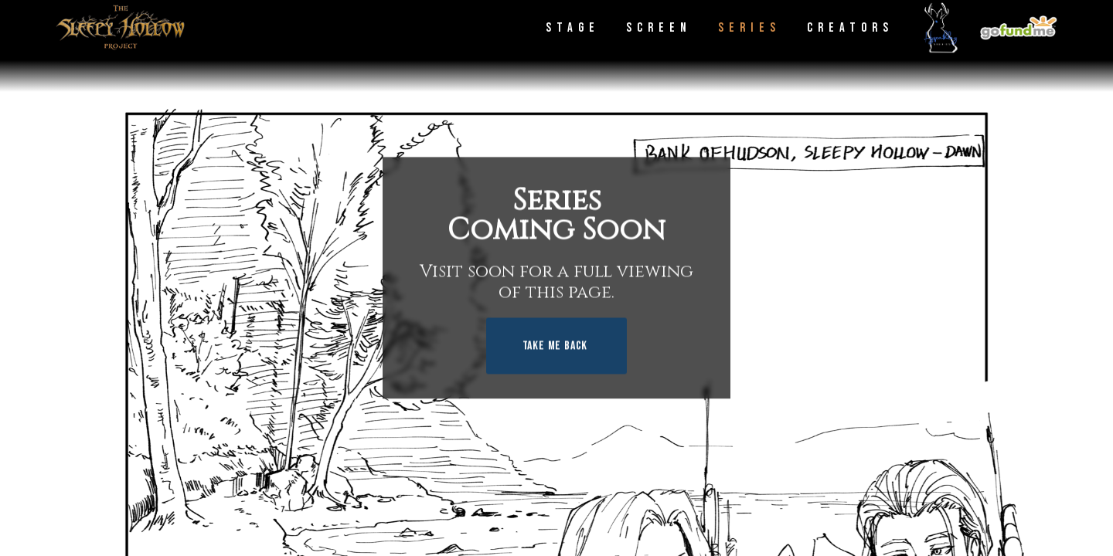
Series (749, 28)
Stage (573, 28)
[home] (120, 28)
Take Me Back (555, 346)
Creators (850, 28)
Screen (659, 28)
